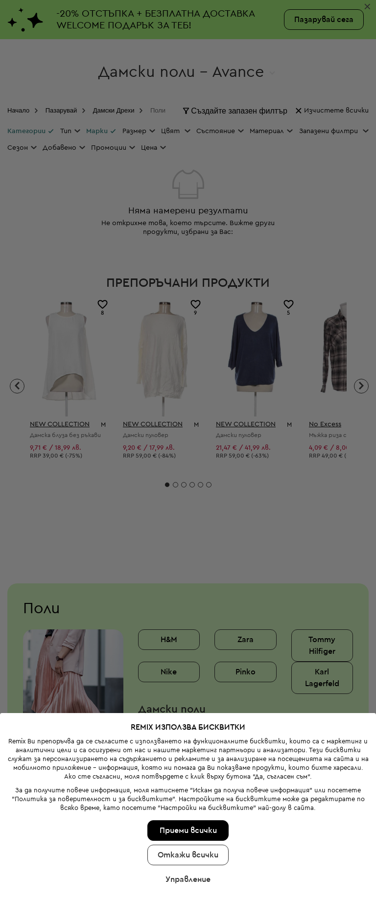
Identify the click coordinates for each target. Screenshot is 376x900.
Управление (188, 849)
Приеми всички (188, 800)
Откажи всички (188, 824)
